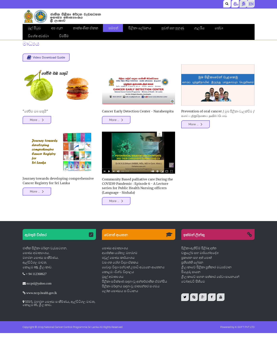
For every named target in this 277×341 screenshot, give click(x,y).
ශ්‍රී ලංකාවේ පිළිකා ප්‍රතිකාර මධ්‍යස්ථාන (206, 275)
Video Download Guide (46, 65)
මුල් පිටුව (34, 28)
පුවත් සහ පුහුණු (172, 28)
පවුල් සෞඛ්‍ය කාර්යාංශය (118, 265)
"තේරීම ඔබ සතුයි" (35, 119)
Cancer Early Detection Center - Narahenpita (137, 119)
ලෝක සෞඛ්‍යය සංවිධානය (120, 299)
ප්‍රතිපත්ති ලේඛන (192, 270)
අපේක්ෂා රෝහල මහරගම (119, 261)
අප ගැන (57, 28)
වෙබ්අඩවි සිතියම (193, 289)
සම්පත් (113, 28)
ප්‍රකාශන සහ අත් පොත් (196, 265)
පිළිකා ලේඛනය (139, 28)
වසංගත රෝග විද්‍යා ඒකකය (120, 270)
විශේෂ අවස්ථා (38, 36)
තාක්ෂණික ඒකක (85, 28)
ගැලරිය (199, 28)
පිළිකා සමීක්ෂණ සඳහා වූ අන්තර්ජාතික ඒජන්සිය (134, 289)
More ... (37, 128)
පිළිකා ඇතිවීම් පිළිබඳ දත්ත (198, 256)
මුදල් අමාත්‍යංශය (113, 284)
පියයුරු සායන (190, 280)
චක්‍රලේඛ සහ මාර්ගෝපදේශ (200, 261)
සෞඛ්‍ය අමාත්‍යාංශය (115, 256)
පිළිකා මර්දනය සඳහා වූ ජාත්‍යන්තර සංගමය (131, 294)
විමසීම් (64, 36)
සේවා (219, 28)
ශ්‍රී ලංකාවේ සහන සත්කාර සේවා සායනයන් (210, 284)
